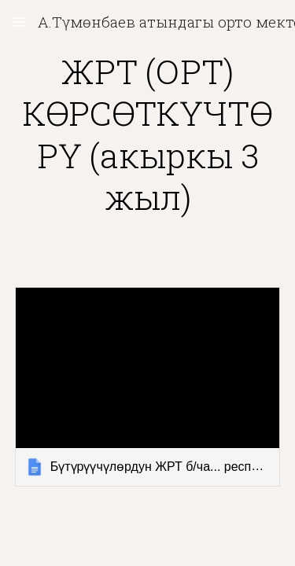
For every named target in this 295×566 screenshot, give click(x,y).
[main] (148, 134)
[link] (148, 386)
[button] (19, 21)
